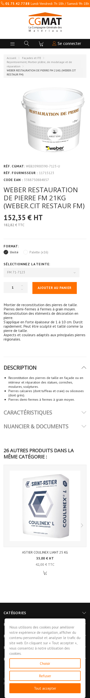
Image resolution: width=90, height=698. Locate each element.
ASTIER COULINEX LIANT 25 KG (45, 552)
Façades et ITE (31, 58)
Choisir (45, 663)
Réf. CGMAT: (14, 166)
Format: (12, 246)
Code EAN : (13, 180)
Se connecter (66, 43)
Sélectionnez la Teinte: (27, 264)
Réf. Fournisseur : (21, 173)
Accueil (11, 58)
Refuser (45, 675)
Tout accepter (45, 688)
